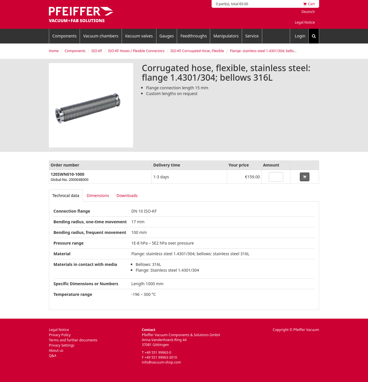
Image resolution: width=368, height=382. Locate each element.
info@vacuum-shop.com (161, 362)
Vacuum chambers (100, 36)
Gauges (167, 36)
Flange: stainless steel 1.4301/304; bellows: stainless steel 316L (280, 50)
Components (64, 36)
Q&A (52, 355)
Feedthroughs (193, 36)
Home (54, 50)
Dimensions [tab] (98, 195)
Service (252, 36)
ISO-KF (96, 50)
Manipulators (226, 36)
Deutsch (308, 11)
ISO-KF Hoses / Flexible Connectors (136, 50)
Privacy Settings (61, 345)
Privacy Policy (60, 334)
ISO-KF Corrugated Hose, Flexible (197, 50)
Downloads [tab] (126, 195)
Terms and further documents (73, 340)
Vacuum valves (139, 36)
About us (56, 350)
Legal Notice (305, 22)
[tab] (66, 196)
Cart (309, 3)
